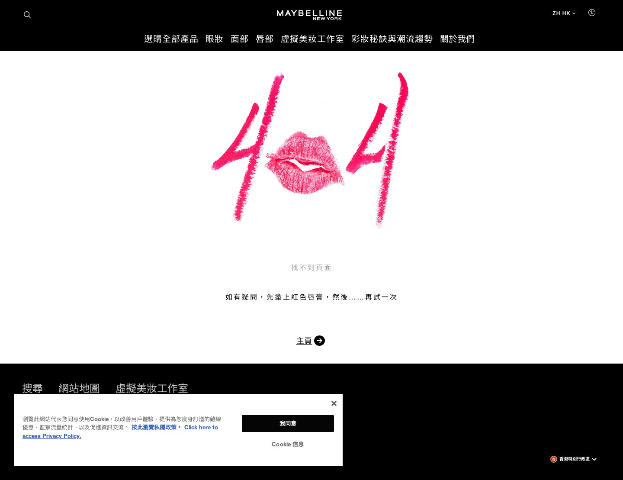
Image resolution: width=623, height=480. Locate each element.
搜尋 (32, 388)
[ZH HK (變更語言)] (564, 14)
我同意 (287, 423)
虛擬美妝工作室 (152, 388)
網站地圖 (79, 388)
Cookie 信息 (288, 444)
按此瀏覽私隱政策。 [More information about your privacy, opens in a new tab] (157, 427)
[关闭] (334, 403)
